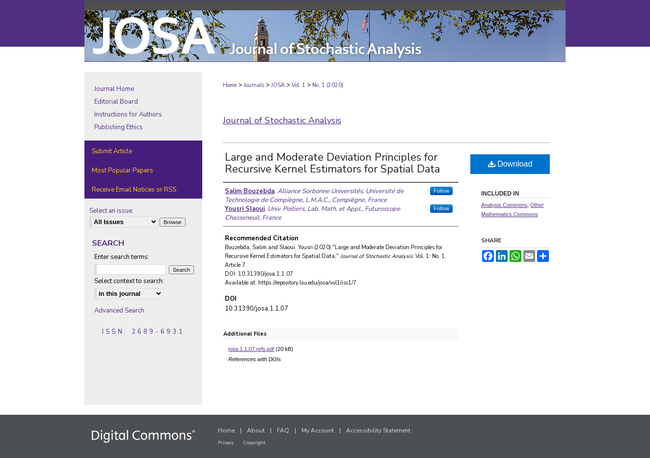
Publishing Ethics (118, 127)
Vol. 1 (298, 85)
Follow (441, 191)
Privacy (226, 442)
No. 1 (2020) (327, 85)
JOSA (278, 85)
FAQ (283, 430)
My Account (317, 430)
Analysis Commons (504, 205)
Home (230, 85)
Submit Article (112, 151)
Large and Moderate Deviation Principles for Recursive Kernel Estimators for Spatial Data (332, 163)
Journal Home (114, 89)
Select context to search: (129, 281)
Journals (254, 85)
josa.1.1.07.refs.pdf (251, 349)
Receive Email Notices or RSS (134, 189)
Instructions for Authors (128, 114)
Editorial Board (116, 101)
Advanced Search (119, 310)
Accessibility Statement (378, 430)
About (256, 430)
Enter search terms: (121, 257)
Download (510, 164)
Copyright (254, 442)
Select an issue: (111, 210)
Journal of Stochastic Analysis (282, 120)
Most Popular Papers (122, 170)
